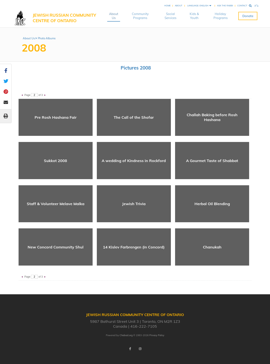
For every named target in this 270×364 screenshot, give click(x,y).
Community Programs (140, 16)
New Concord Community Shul (56, 247)
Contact (242, 5)
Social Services (170, 16)
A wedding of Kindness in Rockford (134, 160)
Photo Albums (46, 38)
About (178, 5)
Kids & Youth (194, 16)
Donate (247, 16)
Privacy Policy (156, 335)
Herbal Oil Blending (212, 203)
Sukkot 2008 (55, 160)
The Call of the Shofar (134, 117)
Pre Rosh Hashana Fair (56, 117)
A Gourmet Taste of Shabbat (212, 160)
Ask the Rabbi (225, 5)
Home (167, 5)
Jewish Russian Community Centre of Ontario (64, 17)
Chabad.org (126, 335)
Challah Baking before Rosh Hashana (212, 117)
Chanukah (212, 247)
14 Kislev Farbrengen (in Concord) (134, 247)
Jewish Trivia (134, 203)
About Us (113, 16)
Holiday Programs (220, 16)
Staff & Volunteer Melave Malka (55, 203)
